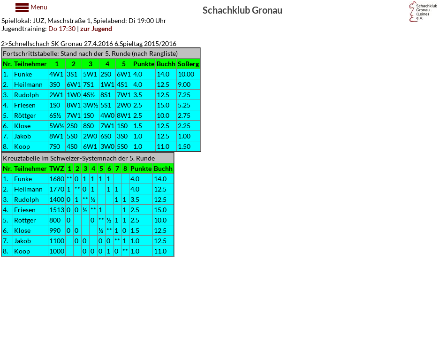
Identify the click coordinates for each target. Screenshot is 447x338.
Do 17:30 (62, 28)
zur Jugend (96, 28)
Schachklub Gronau (242, 9)
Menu (38, 7)
